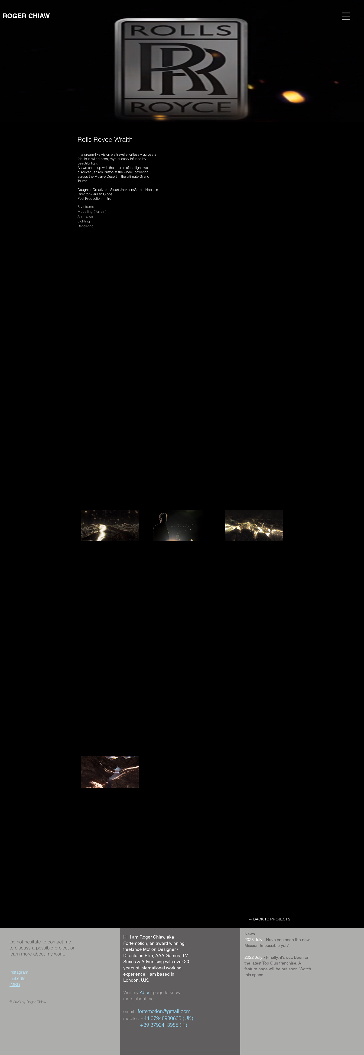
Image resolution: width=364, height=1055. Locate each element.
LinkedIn (18, 978)
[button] (346, 16)
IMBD (15, 984)
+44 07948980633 (160, 1018)
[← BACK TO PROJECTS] (269, 919)
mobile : (131, 1018)
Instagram (19, 972)
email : (129, 1011)
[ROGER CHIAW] (26, 15)
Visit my (131, 992)
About (146, 992)
